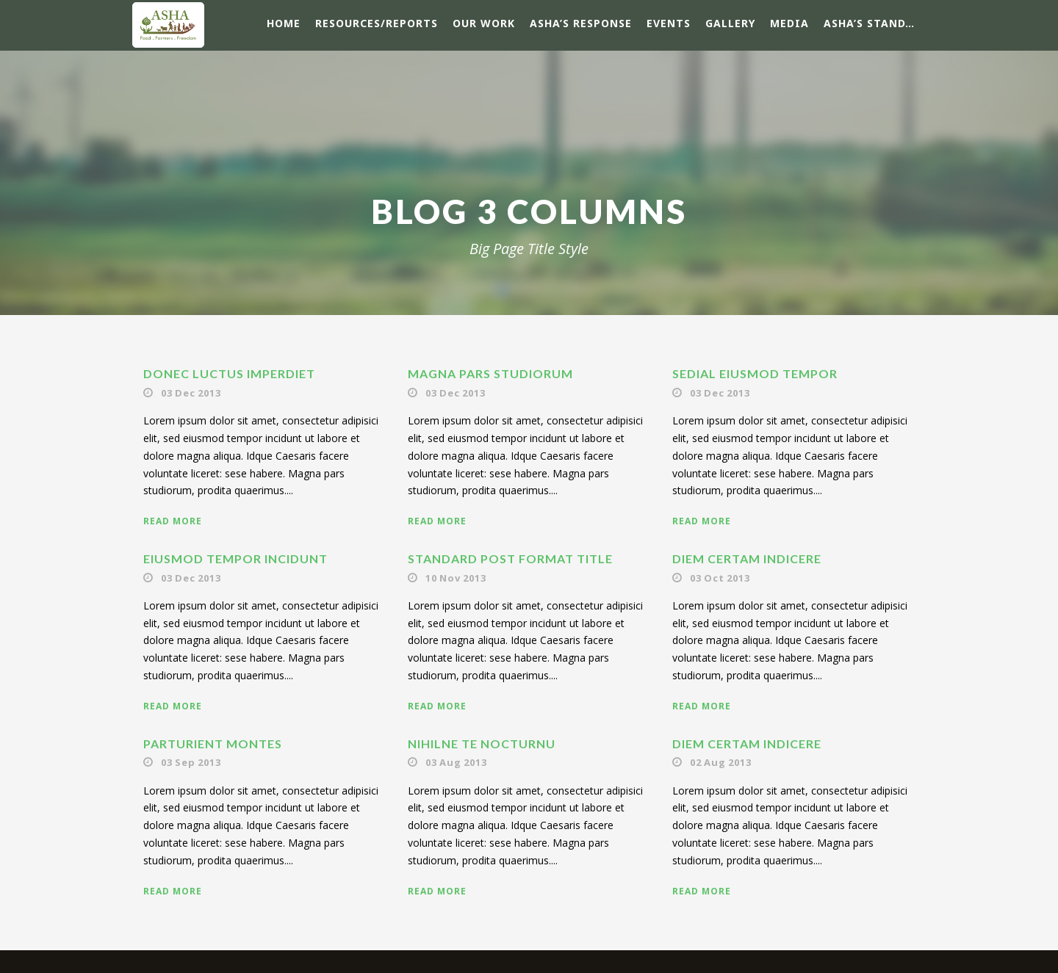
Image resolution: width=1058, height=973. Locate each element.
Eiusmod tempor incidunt (235, 558)
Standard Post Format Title (510, 558)
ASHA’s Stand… (869, 23)
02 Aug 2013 (721, 762)
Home (284, 23)
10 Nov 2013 (455, 578)
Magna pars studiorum (490, 373)
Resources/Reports (376, 23)
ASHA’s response (581, 23)
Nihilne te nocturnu (481, 743)
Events (669, 23)
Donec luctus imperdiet (229, 373)
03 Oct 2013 (720, 578)
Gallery (730, 23)
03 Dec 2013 (191, 392)
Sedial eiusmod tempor (755, 373)
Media (789, 23)
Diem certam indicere (746, 558)
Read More (172, 521)
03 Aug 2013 (456, 762)
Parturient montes (212, 743)
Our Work (484, 23)
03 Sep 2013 (191, 762)
